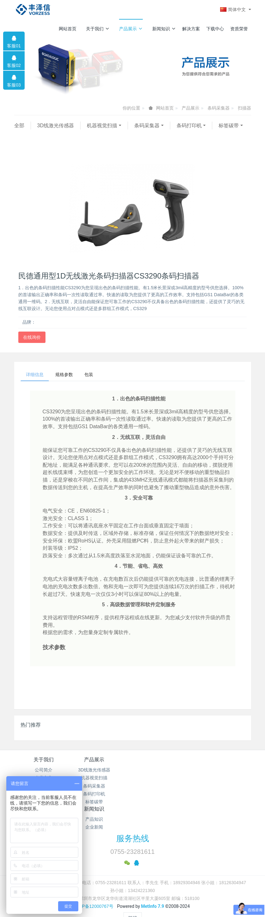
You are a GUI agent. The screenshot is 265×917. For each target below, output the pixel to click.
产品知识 (162, 771)
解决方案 (191, 28)
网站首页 (67, 28)
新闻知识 (164, 28)
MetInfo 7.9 (152, 889)
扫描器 (244, 108)
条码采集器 (219, 108)
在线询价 (32, 337)
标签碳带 (229, 125)
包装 (94, 375)
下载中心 (215, 28)
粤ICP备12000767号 (93, 889)
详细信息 (36, 375)
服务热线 (132, 822)
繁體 (132, 901)
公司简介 (43, 771)
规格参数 (67, 375)
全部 (19, 125)
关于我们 (98, 28)
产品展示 (131, 28)
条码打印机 (189, 125)
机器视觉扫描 (102, 125)
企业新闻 (162, 779)
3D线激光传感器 (55, 125)
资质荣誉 (239, 28)
